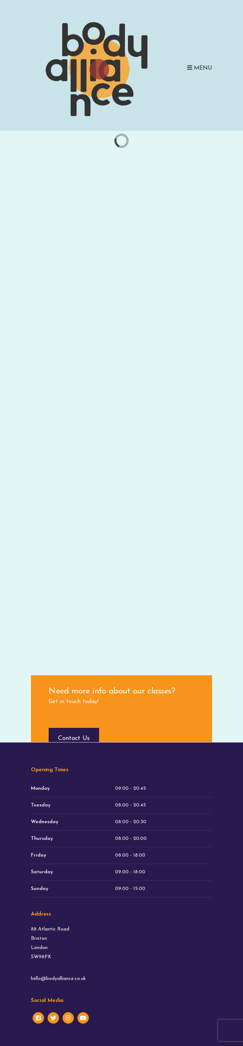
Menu (199, 68)
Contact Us (74, 738)
